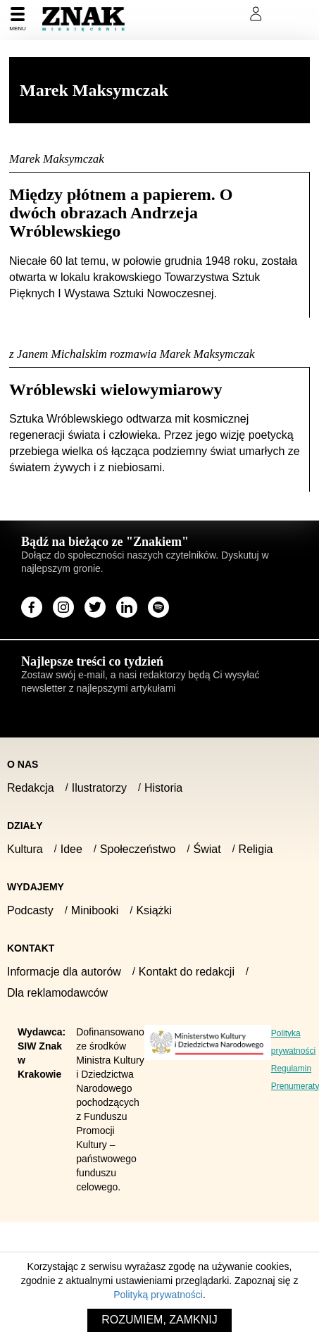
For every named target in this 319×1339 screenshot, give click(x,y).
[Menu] (17, 19)
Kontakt (30, 948)
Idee (71, 849)
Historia (163, 788)
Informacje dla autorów (64, 972)
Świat (206, 849)
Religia (256, 849)
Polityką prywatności (158, 1294)
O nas (22, 764)
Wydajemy (35, 886)
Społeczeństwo (138, 849)
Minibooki (95, 910)
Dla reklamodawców (57, 993)
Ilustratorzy (99, 788)
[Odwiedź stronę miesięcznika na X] (95, 607)
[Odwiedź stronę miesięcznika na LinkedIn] (126, 607)
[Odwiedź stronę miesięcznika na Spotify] (158, 607)
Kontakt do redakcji (186, 972)
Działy (25, 825)
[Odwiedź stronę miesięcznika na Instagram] (63, 607)
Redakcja (30, 788)
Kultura (25, 849)
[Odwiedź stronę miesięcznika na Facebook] (31, 607)
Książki (154, 910)
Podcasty (30, 910)
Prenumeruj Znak (185, 14)
